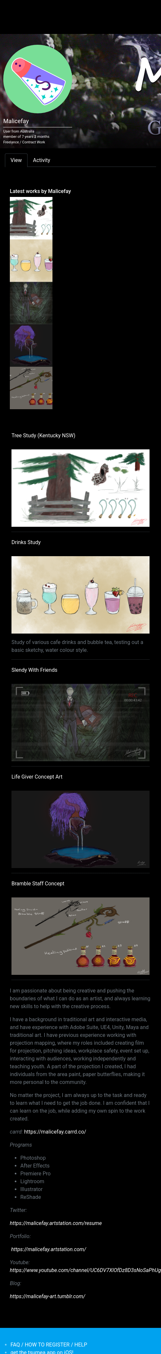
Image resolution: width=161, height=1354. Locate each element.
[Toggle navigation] (14, 9)
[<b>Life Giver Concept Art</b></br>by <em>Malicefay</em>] (31, 345)
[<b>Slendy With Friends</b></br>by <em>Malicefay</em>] (31, 302)
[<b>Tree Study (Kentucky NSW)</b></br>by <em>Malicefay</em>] (31, 217)
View (16, 160)
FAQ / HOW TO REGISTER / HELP (48, 1345)
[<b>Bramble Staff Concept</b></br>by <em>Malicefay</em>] (31, 387)
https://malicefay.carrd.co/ (55, 1132)
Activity (41, 160)
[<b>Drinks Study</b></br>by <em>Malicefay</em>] (31, 260)
